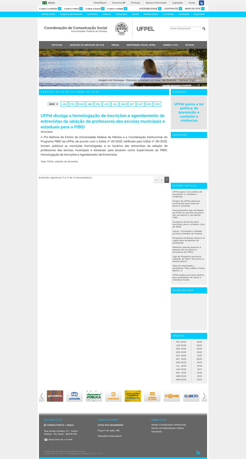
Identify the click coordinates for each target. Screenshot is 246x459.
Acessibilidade (150, 8)
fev (72, 104)
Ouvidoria (168, 14)
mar (81, 104)
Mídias (115, 45)
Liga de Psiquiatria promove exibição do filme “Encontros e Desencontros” (188, 258)
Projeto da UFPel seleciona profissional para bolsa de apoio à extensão (186, 203)
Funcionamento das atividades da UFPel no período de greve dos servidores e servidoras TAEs (188, 214)
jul (115, 104)
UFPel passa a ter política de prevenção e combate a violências (189, 112)
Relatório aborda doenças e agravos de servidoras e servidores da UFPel (187, 249)
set (132, 104)
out (140, 104)
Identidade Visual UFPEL (141, 45)
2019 (199, 362)
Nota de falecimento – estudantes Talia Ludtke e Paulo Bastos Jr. (189, 268)
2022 (199, 352)
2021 (199, 355)
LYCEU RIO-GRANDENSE (110, 425)
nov (148, 104)
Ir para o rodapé (117, 8)
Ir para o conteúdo (50, 8)
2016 (199, 373)
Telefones (199, 14)
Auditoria (92, 14)
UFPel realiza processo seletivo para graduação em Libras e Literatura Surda (188, 277)
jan (64, 104)
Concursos (121, 14)
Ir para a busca (95, 8)
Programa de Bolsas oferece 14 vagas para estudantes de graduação (189, 240)
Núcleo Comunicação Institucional (168, 425)
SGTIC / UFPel (95, 453)
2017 (199, 369)
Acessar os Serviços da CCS (87, 45)
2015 (199, 376)
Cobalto (106, 14)
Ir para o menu (73, 8)
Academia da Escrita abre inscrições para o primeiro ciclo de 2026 (189, 224)
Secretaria (156, 431)
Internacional (150, 14)
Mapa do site (194, 8)
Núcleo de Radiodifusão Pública (167, 428)
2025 (199, 342)
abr (89, 104)
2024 (199, 345)
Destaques (180, 135)
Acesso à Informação (71, 14)
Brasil (51, 2)
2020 (199, 359)
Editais (135, 14)
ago (123, 104)
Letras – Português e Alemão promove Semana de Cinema (187, 232)
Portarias (184, 14)
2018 (199, 366)
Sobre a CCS (170, 45)
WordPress (60, 453)
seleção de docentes (66, 161)
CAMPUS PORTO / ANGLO (59, 425)
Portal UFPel (48, 14)
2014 (199, 379)
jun (106, 104)
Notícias (57, 45)
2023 (199, 349)
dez (157, 104)
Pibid (50, 161)
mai (98, 104)
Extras (190, 45)
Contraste (173, 8)
